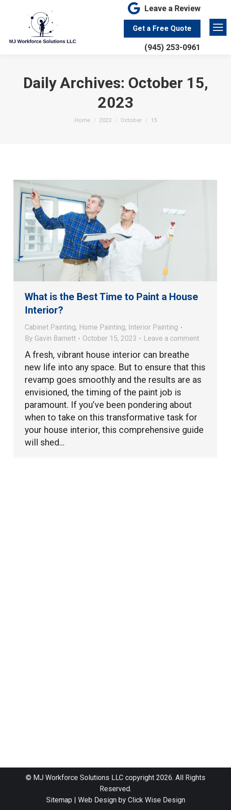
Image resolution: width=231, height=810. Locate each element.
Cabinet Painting (50, 327)
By (50, 338)
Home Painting (102, 327)
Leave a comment (171, 338)
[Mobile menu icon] (218, 27)
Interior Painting (153, 327)
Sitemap (59, 800)
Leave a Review (163, 8)
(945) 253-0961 (172, 47)
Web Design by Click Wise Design (131, 800)
